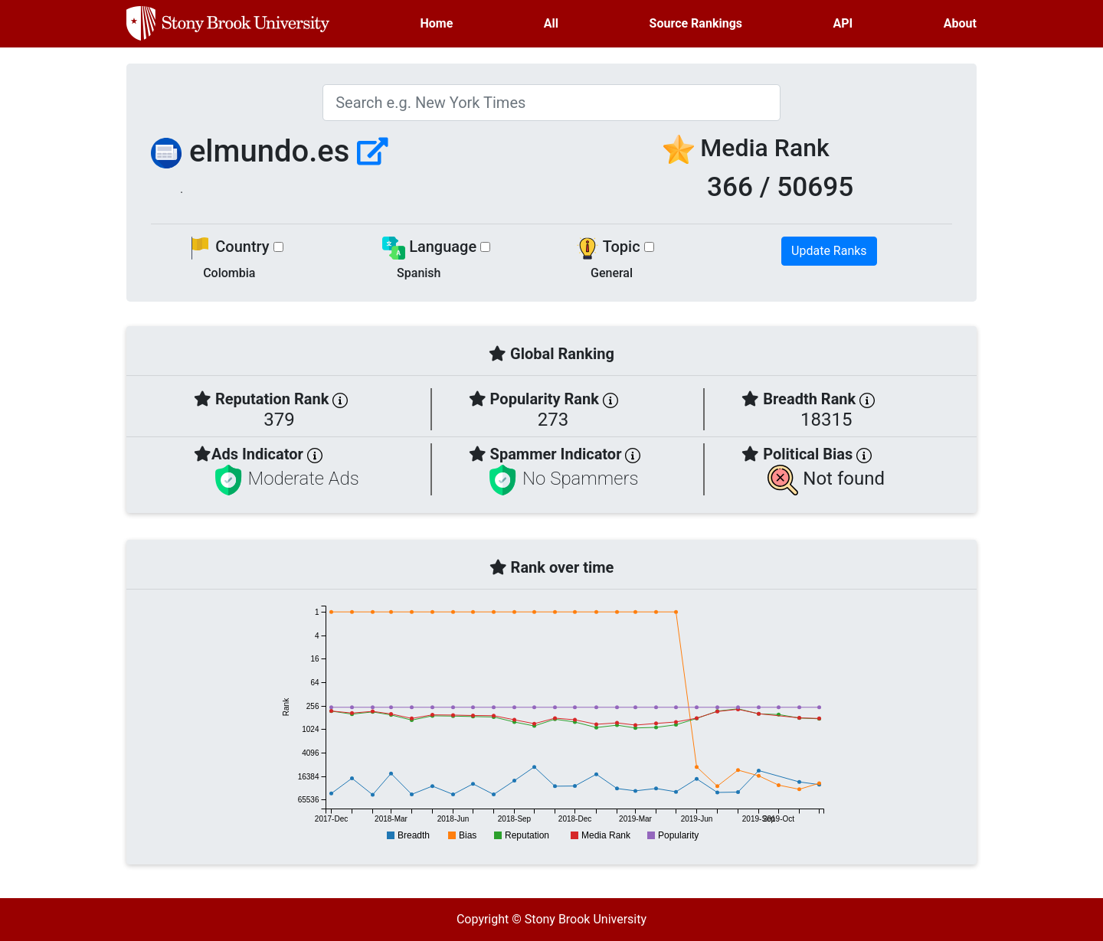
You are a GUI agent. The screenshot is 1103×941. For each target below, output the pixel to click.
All (551, 23)
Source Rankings (696, 23)
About (960, 23)
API (843, 23)
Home (437, 23)
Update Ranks (829, 250)
